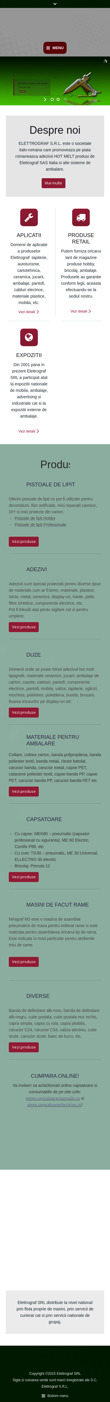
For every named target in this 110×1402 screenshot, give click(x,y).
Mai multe (53, 183)
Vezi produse (24, 541)
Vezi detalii (26, 312)
